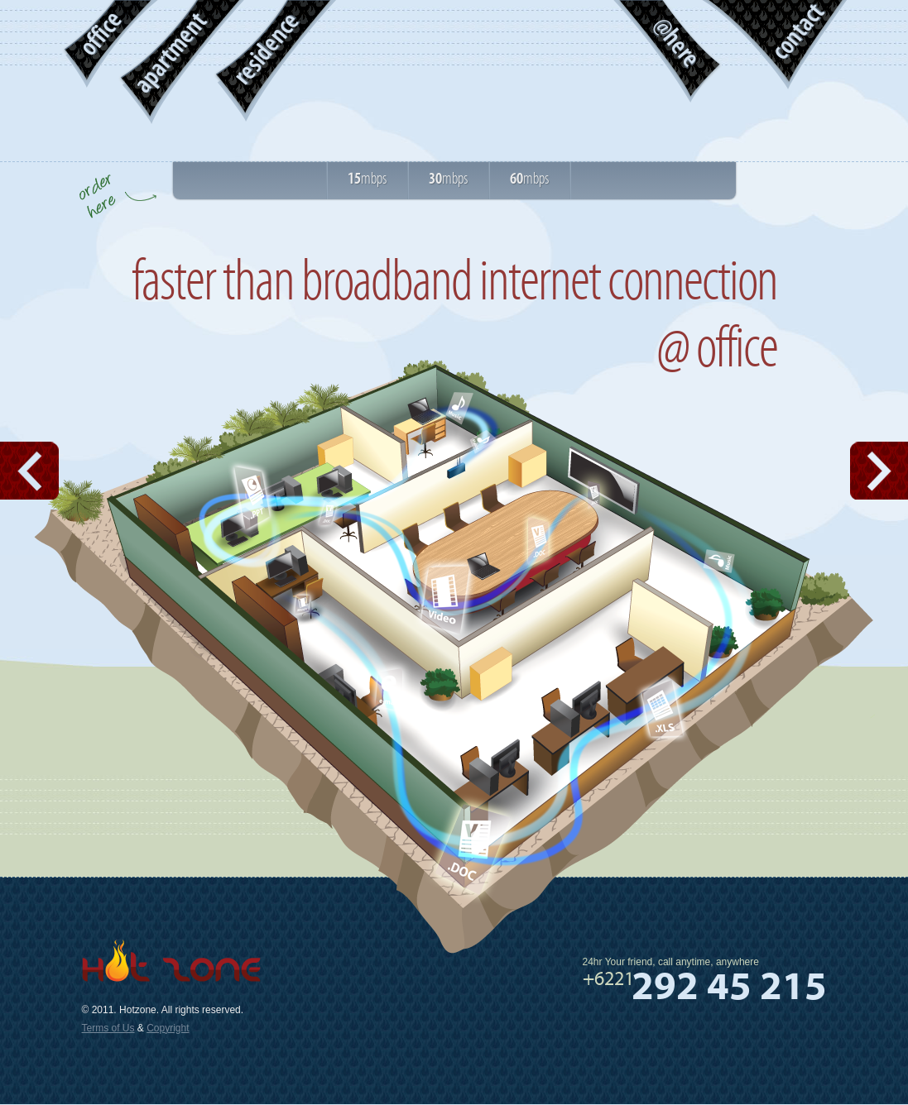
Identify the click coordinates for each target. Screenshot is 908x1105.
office (100, 33)
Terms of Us (108, 1028)
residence (266, 49)
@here (676, 42)
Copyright (168, 1028)
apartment (169, 53)
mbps (367, 179)
